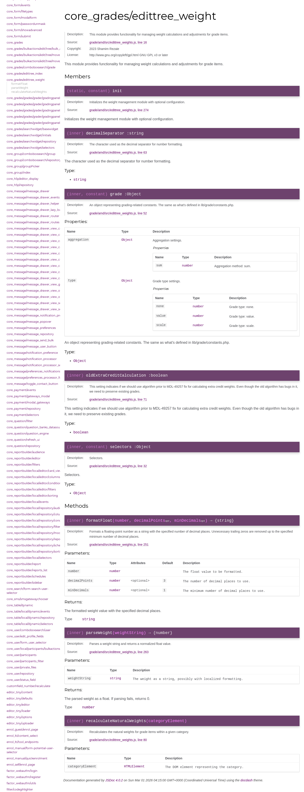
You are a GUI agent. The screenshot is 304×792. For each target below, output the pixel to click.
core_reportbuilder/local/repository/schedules (32, 545)
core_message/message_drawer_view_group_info (32, 284)
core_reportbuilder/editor (23, 458)
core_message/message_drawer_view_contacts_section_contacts (32, 241)
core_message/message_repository (30, 334)
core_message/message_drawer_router (32, 216)
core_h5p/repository (20, 185)
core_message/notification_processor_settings (32, 365)
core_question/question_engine (28, 433)
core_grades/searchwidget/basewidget (32, 129)
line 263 (143, 657)
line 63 (142, 154)
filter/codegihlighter (20, 789)
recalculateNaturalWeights (29, 91)
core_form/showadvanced (24, 30)
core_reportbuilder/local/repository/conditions (32, 520)
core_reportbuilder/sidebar (24, 582)
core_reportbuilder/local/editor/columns (32, 477)
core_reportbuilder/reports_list (27, 570)
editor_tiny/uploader (20, 723)
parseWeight (19, 87)
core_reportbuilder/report (24, 564)
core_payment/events (21, 390)
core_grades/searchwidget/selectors (30, 147)
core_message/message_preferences (31, 328)
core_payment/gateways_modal (28, 396)
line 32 (142, 469)
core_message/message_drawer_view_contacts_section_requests (32, 247)
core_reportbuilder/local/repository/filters (32, 526)
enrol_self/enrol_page (21, 764)
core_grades (15, 42)
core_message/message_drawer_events (32, 197)
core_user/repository (20, 673)
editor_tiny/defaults (19, 698)
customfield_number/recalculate (28, 686)
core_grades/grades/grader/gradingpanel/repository (32, 116)
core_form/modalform (22, 17)
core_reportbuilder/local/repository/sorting (32, 551)
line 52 (142, 215)
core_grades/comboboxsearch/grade (31, 67)
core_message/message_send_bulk (30, 340)
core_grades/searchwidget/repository (31, 141)
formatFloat (19, 83)
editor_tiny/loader (18, 711)
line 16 (142, 42)
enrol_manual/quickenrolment (27, 758)
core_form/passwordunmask (26, 24)
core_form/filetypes (20, 11)
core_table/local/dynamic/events (28, 611)
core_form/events (18, 5)
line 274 (143, 111)
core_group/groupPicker (23, 166)
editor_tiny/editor (18, 704)
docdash (246, 787)
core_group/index (18, 172)
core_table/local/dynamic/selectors (30, 624)
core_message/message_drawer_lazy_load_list (32, 209)
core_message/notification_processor (32, 359)
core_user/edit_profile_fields (25, 636)
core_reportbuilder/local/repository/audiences (32, 508)
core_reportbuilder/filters (23, 464)
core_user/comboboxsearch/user (28, 630)
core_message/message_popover (29, 321)
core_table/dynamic (20, 605)
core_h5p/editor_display (22, 178)
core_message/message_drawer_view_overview (32, 290)
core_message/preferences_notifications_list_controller (32, 371)
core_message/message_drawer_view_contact (32, 228)
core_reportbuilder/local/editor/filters (31, 489)
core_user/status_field (21, 679)
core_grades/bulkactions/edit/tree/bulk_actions (32, 48)
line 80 (142, 746)
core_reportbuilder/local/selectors (29, 557)
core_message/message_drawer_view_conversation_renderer (32, 272)
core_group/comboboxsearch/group (31, 154)
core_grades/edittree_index (24, 73)
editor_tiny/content (19, 692)
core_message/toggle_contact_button (32, 383)
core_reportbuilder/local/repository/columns (32, 514)
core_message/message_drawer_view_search (32, 303)
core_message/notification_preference (32, 352)
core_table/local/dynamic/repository (31, 617)
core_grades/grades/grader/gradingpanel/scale (32, 122)
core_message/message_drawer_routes (32, 222)
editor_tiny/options (19, 717)
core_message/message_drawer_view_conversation (32, 253)
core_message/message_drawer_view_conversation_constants (32, 259)
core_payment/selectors (23, 415)
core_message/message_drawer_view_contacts (32, 234)
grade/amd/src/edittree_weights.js (112, 42)
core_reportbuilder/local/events (27, 502)
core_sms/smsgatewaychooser (27, 599)
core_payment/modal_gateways (28, 402)
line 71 (142, 402)
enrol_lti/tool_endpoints (22, 742)
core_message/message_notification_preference (32, 315)
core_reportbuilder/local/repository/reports (32, 539)
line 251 (143, 548)
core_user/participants (21, 655)
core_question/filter (20, 421)
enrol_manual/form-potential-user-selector (30, 750)
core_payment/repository (24, 408)
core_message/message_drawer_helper (32, 203)
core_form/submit (19, 36)
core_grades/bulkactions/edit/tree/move (32, 55)
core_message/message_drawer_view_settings (32, 309)
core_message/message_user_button (31, 346)
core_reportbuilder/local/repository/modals (32, 533)
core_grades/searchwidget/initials (29, 135)
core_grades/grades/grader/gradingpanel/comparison (32, 98)
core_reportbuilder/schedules (26, 576)
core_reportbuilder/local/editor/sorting (32, 495)
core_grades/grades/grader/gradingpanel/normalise (32, 104)
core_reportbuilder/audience (26, 452)
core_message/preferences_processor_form (32, 377)
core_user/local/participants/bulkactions (32, 648)
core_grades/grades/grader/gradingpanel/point (32, 110)
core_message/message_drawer (28, 191)
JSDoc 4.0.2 (114, 787)
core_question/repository (23, 446)
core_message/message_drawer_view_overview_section (32, 296)
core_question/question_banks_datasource (32, 427)
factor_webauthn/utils (21, 783)
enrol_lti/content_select (22, 735)
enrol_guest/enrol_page (22, 729)
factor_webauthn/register (24, 777)
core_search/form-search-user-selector (27, 590)
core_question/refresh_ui (23, 439)
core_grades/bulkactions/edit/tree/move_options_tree (32, 61)
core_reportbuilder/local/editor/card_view (32, 470)
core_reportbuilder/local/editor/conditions (32, 483)
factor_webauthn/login (22, 770)
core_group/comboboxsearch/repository (32, 160)
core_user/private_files (21, 667)
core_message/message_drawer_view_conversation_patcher (32, 265)
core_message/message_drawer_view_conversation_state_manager (32, 278)
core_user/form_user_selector (26, 642)
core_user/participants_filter (25, 661)
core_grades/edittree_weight (26, 79)
